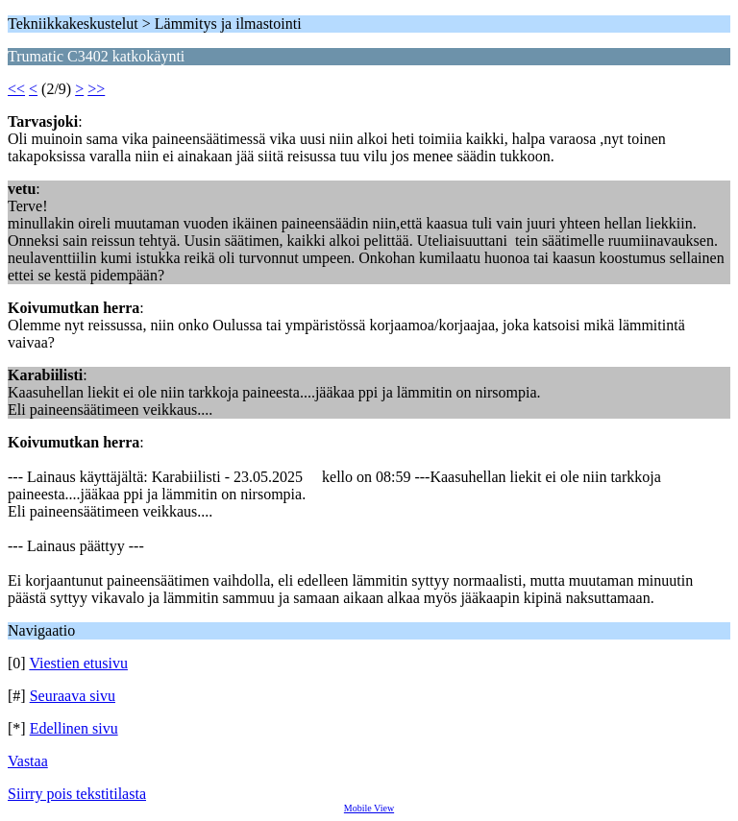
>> (96, 89)
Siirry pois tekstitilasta (77, 793)
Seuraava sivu (72, 696)
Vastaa (28, 761)
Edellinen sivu (74, 728)
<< (16, 89)
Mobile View (369, 808)
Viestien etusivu (78, 663)
